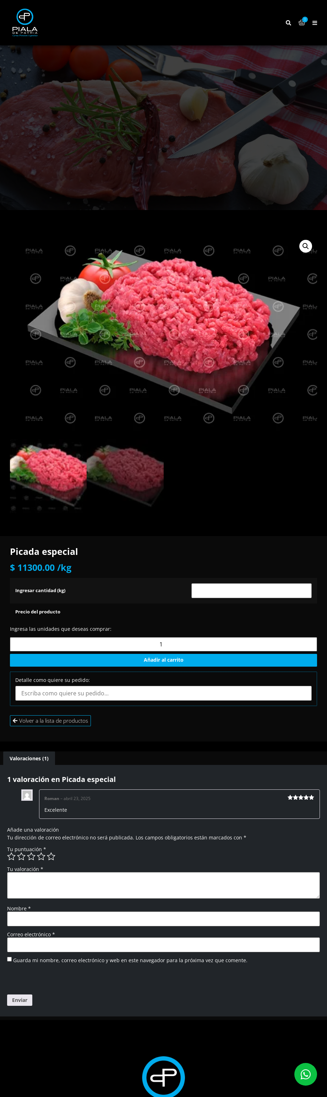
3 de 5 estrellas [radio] (31, 856)
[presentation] (55, 979)
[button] (314, 23)
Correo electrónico (31, 934)
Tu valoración (25, 869)
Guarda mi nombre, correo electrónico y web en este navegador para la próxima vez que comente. (130, 960)
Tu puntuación (26, 849)
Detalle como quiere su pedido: (52, 680)
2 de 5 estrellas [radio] (21, 856)
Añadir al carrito (164, 659)
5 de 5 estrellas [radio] (51, 856)
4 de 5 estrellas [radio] (41, 856)
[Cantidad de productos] (163, 644)
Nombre (19, 908)
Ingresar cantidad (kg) (40, 591)
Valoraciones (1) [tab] (29, 758)
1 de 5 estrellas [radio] (11, 856)
